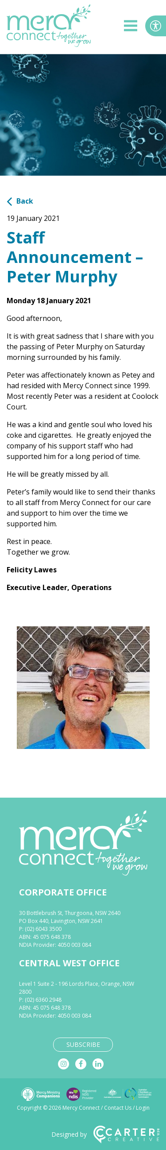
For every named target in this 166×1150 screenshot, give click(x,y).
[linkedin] (98, 1063)
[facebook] (80, 1063)
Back (20, 200)
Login (143, 1107)
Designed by (105, 1134)
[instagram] (63, 1063)
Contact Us (117, 1107)
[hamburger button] (130, 27)
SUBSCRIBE (83, 1044)
